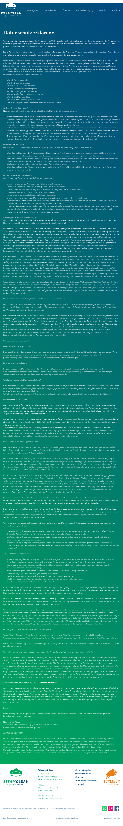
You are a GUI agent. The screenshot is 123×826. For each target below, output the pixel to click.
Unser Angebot (83, 770)
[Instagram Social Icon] (110, 808)
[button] (116, 10)
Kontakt (79, 784)
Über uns (80, 777)
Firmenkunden (83, 773)
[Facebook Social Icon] (116, 808)
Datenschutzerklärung (72, 818)
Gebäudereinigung (86, 780)
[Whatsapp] (104, 808)
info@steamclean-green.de (30, 727)
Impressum (60, 818)
